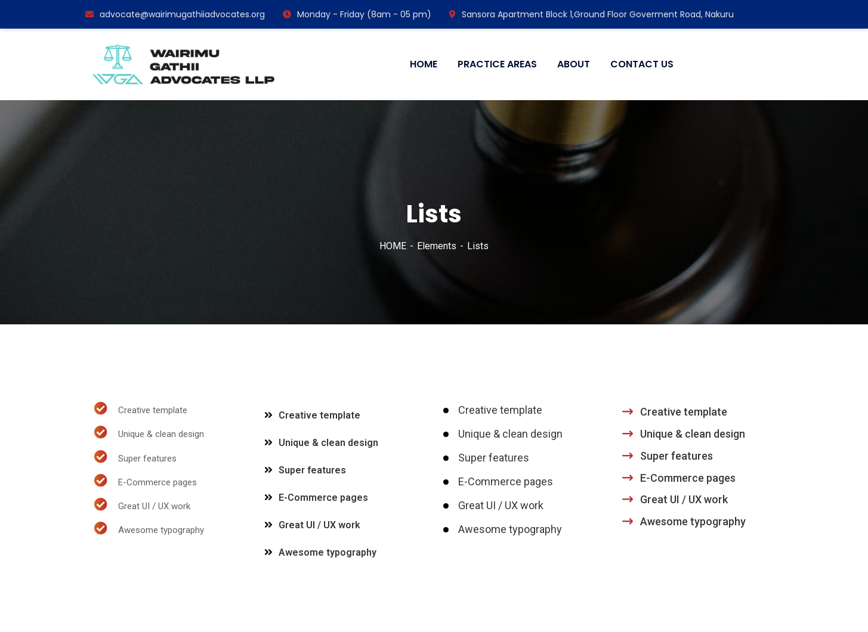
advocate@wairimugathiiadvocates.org (175, 14)
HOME (392, 246)
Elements (436, 246)
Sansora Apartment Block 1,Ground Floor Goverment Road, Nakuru (591, 14)
